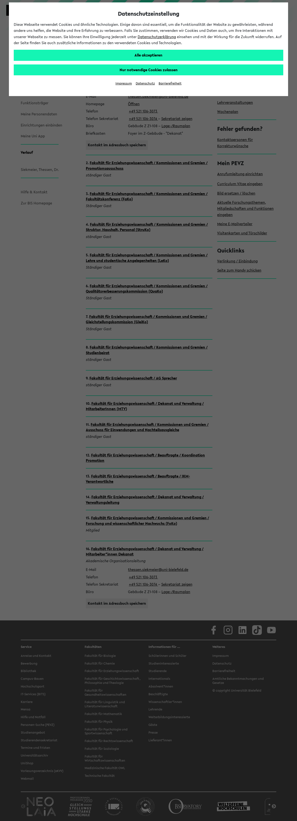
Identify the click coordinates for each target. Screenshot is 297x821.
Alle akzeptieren (148, 55)
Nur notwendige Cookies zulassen (149, 69)
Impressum (123, 83)
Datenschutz (145, 83)
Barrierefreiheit (170, 83)
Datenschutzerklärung (157, 36)
